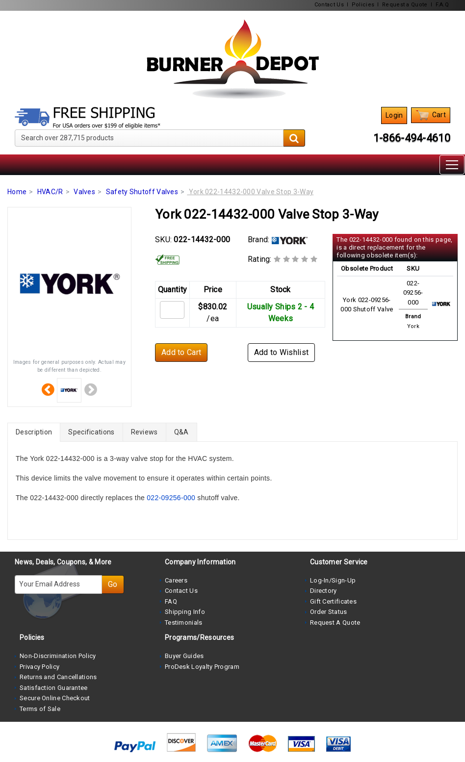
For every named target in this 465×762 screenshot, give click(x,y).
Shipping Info (185, 611)
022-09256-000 (171, 498)
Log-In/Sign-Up (333, 580)
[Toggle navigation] (452, 165)
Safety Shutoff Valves (142, 192)
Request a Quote (405, 4)
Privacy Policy (39, 666)
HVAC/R (50, 192)
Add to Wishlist (281, 352)
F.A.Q (442, 4)
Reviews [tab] (144, 432)
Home (16, 192)
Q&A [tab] (181, 432)
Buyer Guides (184, 656)
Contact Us (329, 4)
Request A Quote (335, 622)
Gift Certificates (333, 601)
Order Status (328, 611)
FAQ (171, 601)
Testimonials (184, 622)
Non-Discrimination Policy (58, 656)
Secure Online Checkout (55, 698)
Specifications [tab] (91, 432)
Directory (323, 590)
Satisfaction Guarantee (54, 687)
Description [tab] (34, 432)
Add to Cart (181, 352)
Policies (363, 4)
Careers (176, 580)
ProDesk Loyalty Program (202, 666)
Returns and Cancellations (58, 677)
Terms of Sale (40, 708)
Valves (84, 192)
